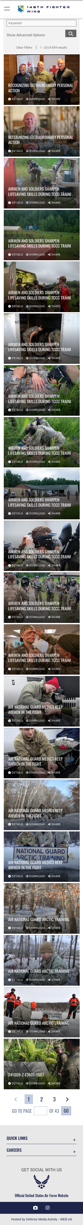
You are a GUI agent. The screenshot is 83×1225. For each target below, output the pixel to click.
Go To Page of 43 (35, 1111)
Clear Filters (24, 47)
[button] (7, 9)
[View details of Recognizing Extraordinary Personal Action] (42, 80)
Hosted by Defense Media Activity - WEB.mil (41, 1219)
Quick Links (17, 1138)
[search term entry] (41, 23)
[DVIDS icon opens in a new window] (35, 1208)
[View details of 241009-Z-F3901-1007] (42, 1064)
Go (66, 1110)
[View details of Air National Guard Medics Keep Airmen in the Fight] (42, 701)
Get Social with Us (41, 1169)
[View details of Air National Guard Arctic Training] (42, 909)
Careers (14, 1150)
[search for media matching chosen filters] (70, 33)
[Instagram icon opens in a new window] (47, 1208)
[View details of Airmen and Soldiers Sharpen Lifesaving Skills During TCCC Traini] (42, 183)
